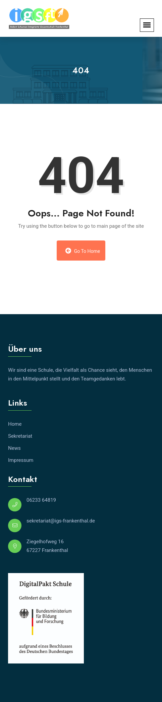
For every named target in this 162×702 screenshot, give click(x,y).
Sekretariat (20, 436)
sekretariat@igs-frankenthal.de (60, 521)
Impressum (20, 460)
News (14, 448)
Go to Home (82, 251)
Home (14, 424)
